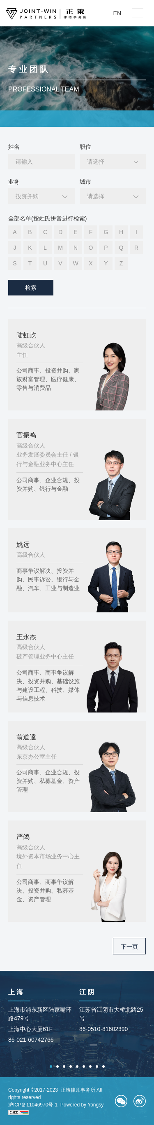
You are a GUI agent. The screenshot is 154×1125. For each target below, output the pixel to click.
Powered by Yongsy (81, 1105)
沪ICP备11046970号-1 (32, 1105)
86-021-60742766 (31, 1039)
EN (117, 13)
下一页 (129, 946)
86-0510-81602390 (103, 1029)
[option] (41, 1016)
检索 (31, 287)
